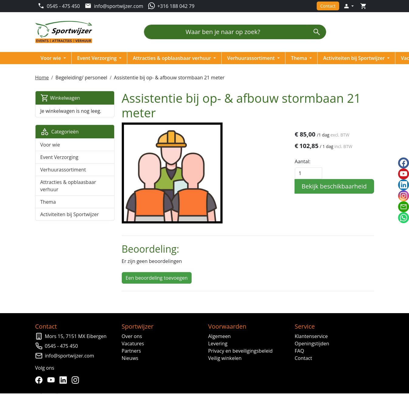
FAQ (299, 350)
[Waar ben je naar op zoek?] (226, 32)
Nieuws (130, 357)
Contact (327, 6)
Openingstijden (312, 343)
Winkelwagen (60, 98)
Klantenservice (311, 335)
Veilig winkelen (225, 357)
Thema (300, 58)
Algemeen (219, 335)
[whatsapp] (403, 217)
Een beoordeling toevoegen (157, 277)
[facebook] (40, 379)
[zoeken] (316, 32)
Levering (217, 343)
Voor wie (52, 58)
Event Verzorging (98, 58)
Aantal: (302, 161)
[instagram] (77, 379)
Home (42, 77)
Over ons (132, 335)
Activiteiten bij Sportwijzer (355, 58)
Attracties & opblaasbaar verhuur (173, 58)
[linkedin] (65, 379)
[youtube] (52, 379)
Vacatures (133, 343)
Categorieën (60, 131)
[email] (403, 206)
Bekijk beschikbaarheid (333, 186)
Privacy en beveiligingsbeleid (240, 350)
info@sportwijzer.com (69, 355)
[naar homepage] (66, 32)
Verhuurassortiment (252, 58)
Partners (131, 350)
